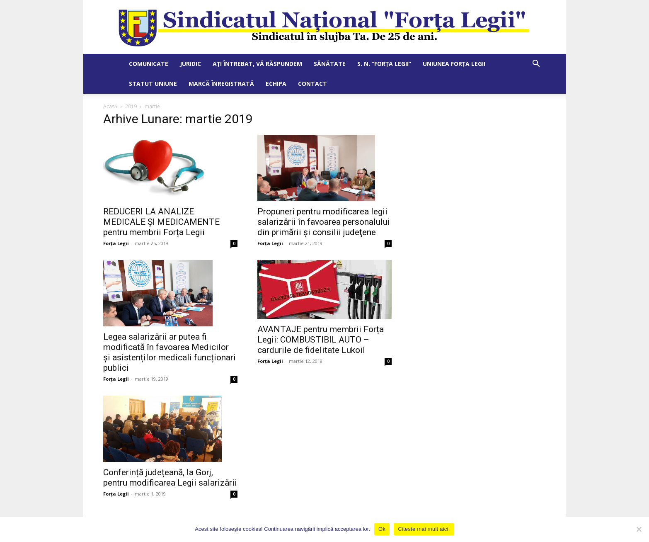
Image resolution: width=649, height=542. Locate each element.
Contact (312, 83)
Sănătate (330, 64)
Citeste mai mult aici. (424, 529)
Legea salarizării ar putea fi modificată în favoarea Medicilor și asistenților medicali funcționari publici (169, 352)
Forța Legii (116, 243)
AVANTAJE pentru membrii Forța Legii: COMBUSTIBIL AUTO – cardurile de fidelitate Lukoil (320, 339)
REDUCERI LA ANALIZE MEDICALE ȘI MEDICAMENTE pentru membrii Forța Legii (161, 222)
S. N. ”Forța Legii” (384, 64)
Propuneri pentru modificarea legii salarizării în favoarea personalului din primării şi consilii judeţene (323, 222)
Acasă (110, 106)
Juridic (190, 64)
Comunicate (148, 64)
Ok (381, 529)
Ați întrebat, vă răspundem (257, 64)
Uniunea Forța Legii (454, 64)
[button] (536, 64)
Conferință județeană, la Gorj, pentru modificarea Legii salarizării (170, 477)
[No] (638, 529)
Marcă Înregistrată (221, 83)
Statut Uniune (153, 83)
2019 (131, 106)
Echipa (276, 83)
